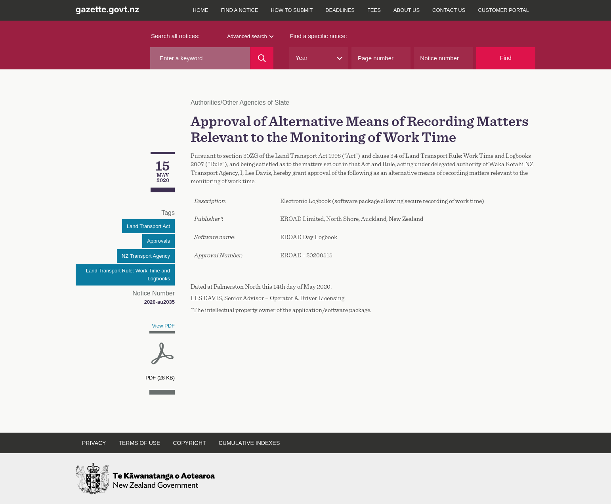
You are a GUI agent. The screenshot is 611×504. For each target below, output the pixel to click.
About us (406, 10)
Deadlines (340, 10)
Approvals (158, 241)
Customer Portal (503, 10)
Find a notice (239, 10)
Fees (374, 10)
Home (200, 10)
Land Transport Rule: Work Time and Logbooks (128, 275)
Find (506, 57)
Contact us (448, 10)
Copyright (189, 443)
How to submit (292, 10)
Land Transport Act (148, 226)
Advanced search (250, 36)
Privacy (94, 443)
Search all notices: (175, 36)
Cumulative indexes (249, 443)
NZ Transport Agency (146, 256)
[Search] (261, 58)
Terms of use (139, 443)
